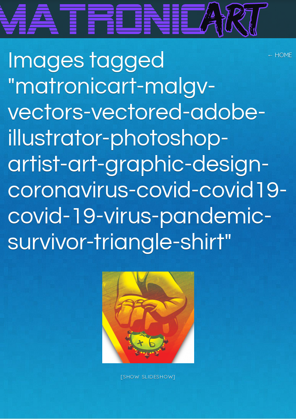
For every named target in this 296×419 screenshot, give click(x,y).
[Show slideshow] (148, 377)
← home (279, 55)
